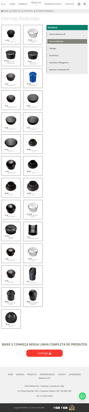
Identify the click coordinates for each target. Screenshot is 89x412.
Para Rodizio (54, 55)
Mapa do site (44, 378)
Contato (69, 4)
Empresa (22, 4)
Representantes (52, 4)
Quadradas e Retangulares (59, 63)
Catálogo (44, 353)
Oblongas (52, 48)
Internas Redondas (56, 41)
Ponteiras (52, 27)
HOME (12, 4)
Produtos (35, 2)
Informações (75, 374)
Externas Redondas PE (57, 34)
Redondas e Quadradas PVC (59, 70)
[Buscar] (84, 4)
